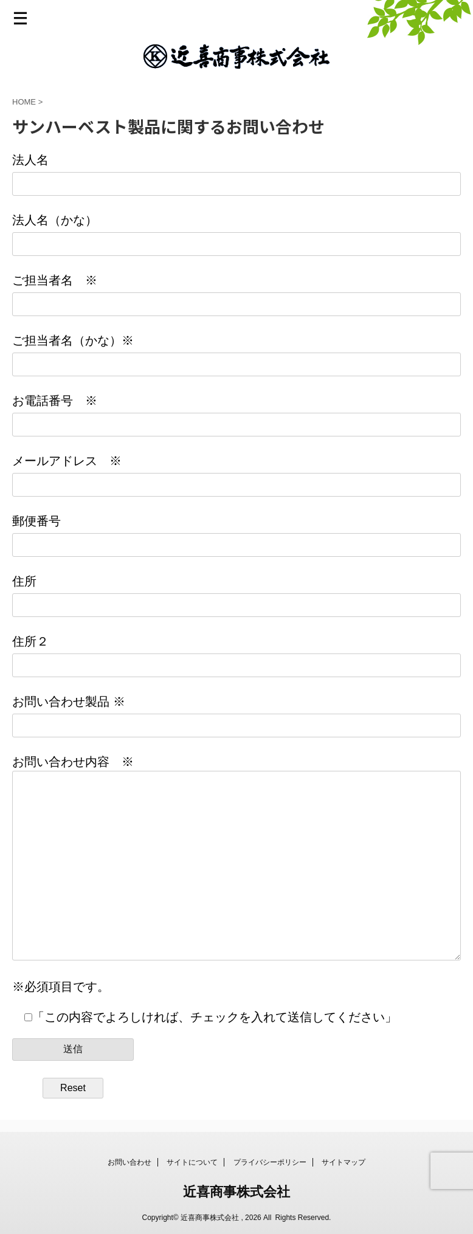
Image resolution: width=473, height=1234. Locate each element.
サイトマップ (343, 1162)
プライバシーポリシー (269, 1162)
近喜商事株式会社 (236, 1191)
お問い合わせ (129, 1162)
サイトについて (192, 1162)
